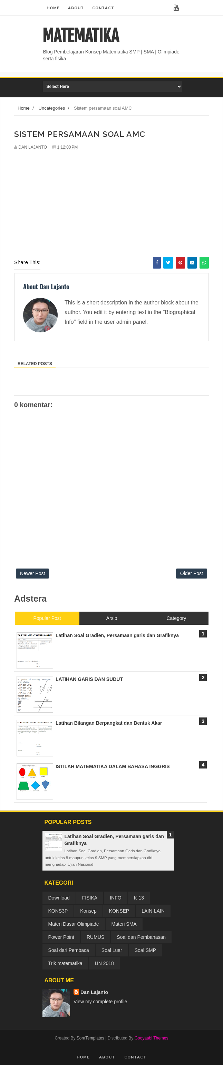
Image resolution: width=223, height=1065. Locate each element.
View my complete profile (100, 1001)
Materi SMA (124, 924)
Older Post (191, 573)
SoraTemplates (90, 1038)
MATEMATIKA (80, 36)
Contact (103, 8)
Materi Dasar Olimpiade (73, 924)
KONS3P (58, 911)
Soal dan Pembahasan (141, 937)
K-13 (139, 898)
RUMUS (95, 937)
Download (59, 898)
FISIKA (89, 898)
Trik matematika (65, 963)
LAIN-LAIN (153, 911)
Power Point (61, 937)
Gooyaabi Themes (151, 1038)
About (76, 8)
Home (53, 8)
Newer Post (32, 573)
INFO (115, 898)
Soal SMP (145, 950)
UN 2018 (104, 963)
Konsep (88, 911)
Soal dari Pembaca (68, 950)
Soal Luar (111, 950)
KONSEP (119, 911)
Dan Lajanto (94, 992)
